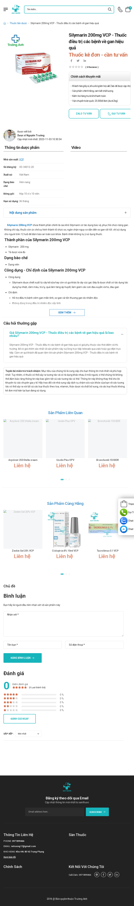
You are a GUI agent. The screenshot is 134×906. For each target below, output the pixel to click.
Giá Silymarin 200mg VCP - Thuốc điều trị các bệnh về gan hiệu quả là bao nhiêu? (61, 334)
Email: (7, 846)
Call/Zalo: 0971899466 (80, 875)
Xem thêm (65, 312)
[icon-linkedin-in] (84, 61)
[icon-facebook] (71, 61)
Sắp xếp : (8, 733)
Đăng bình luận (21, 657)
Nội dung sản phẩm (22, 212)
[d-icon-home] (4, 23)
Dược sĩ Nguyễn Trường (30, 135)
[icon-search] (110, 9)
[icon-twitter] (78, 61)
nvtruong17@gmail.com (23, 846)
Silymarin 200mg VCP (19, 225)
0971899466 (18, 841)
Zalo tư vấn (84, 113)
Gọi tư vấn (118, 113)
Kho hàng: (9, 851)
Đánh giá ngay (20, 718)
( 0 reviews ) (91, 67)
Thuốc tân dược (18, 23)
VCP (21, 159)
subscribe (97, 812)
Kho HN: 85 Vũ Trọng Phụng (30, 851)
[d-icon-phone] (120, 9)
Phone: (7, 841)
